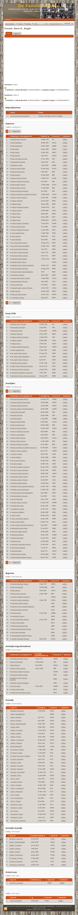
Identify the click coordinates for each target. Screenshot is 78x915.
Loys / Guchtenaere (16, 798)
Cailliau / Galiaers (16, 733)
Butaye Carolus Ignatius (19, 178)
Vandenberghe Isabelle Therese (21, 557)
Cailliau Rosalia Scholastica (20, 223)
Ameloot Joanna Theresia (19, 406)
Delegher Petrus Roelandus (20, 489)
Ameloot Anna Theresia (18, 139)
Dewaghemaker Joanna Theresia (21, 288)
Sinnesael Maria (16, 551)
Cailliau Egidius (16, 204)
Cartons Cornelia (16, 454)
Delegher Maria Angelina (19, 259)
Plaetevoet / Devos (16, 804)
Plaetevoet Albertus (17, 535)
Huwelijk (42, 708)
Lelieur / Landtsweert (17, 788)
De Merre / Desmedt (16, 759)
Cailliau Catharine (17, 201)
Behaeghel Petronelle (18, 162)
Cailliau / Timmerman (17, 740)
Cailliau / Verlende (16, 743)
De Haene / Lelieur (16, 753)
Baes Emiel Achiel (17, 587)
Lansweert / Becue (16, 782)
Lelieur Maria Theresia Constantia (22, 366)
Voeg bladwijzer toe (56, 24)
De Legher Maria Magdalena (20, 246)
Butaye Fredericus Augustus (20, 181)
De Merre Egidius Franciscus (20, 467)
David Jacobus (16, 236)
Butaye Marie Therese (18, 185)
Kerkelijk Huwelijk (38, 836)
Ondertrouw (36, 880)
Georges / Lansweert (16, 883)
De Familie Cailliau (39, 5)
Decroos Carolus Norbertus (20, 473)
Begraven (43, 581)
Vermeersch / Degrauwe (18, 820)
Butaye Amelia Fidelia (18, 168)
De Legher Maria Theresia (19, 249)
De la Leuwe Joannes (18, 460)
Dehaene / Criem (15, 762)
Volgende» (16, 131)
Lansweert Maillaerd (17, 512)
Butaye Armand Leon (18, 172)
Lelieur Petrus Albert (17, 522)
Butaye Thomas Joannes (19, 197)
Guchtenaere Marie (17, 506)
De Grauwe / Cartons (17, 749)
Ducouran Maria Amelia (18, 294)
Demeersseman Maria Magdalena (22, 272)
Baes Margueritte (16, 146)
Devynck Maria (16, 613)
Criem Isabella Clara (17, 233)
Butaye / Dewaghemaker (18, 724)
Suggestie (17, 33)
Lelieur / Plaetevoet (16, 791)
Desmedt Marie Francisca (19, 281)
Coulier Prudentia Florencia (20, 230)
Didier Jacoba (15, 291)
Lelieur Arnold (15, 515)
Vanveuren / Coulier (16, 814)
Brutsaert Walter (16, 418)
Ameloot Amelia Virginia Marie (20, 402)
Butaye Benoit (15, 175)
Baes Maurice (15, 155)
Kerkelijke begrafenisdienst (41, 654)
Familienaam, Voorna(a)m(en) (21, 136)
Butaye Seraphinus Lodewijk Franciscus (24, 194)
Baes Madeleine (16, 143)
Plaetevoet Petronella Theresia (21, 544)
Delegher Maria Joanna (18, 262)
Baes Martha (15, 152)
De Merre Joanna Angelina (19, 252)
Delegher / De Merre (16, 766)
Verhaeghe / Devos (16, 817)
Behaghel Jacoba (16, 165)
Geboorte (45, 136)
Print (46, 24)
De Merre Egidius (16, 464)
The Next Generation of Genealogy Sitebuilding (39, 906)
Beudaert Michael (16, 415)
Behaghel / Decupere (17, 711)
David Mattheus (16, 239)
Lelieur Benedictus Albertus (20, 518)
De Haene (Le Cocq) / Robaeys (20, 756)
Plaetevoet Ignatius (17, 538)
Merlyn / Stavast (15, 801)
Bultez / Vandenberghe (17, 714)
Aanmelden (10, 24)
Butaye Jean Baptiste (18, 435)
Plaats (9, 33)
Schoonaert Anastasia (18, 548)
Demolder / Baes (15, 775)
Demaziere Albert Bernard (19, 268)
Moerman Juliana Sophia (19, 531)
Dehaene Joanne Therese (19, 480)
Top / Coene (14, 811)
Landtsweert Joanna (17, 297)
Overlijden (45, 396)
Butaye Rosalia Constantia (19, 191)
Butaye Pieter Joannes (18, 188)
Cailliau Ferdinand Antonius (20, 207)
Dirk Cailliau (47, 909)
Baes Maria (15, 149)
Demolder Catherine (17, 275)
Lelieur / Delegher (16, 785)
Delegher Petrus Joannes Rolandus (22, 265)
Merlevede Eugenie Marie (19, 528)
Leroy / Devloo (15, 795)
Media (28, 24)
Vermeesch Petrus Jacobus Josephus (23, 376)
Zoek (20, 24)
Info (35, 24)
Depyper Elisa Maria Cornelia (20, 278)
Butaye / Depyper (15, 720)
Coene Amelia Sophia (18, 226)
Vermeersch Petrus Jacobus (20, 369)
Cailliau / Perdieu (15, 737)
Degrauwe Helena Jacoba (19, 256)
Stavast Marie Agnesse (18, 554)
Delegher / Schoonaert (17, 772)
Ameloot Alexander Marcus (19, 399)
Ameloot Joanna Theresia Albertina (22, 409)
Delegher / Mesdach (16, 769)
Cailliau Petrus (16, 214)
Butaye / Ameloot (15, 717)
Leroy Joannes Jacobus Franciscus (22, 525)
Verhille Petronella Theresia (20, 639)
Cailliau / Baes (15, 727)
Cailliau (65, 139)
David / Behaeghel (16, 746)
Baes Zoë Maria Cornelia (19, 159)
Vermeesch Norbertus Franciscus (21, 373)
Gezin (14, 708)
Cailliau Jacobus (16, 210)
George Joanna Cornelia (19, 502)
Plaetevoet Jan (16, 541)
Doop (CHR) (44, 321)
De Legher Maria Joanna (19, 243)
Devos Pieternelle (17, 285)
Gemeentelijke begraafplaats (19, 116)
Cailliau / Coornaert (16, 730)
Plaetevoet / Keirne (16, 808)
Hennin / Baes (14, 779)
